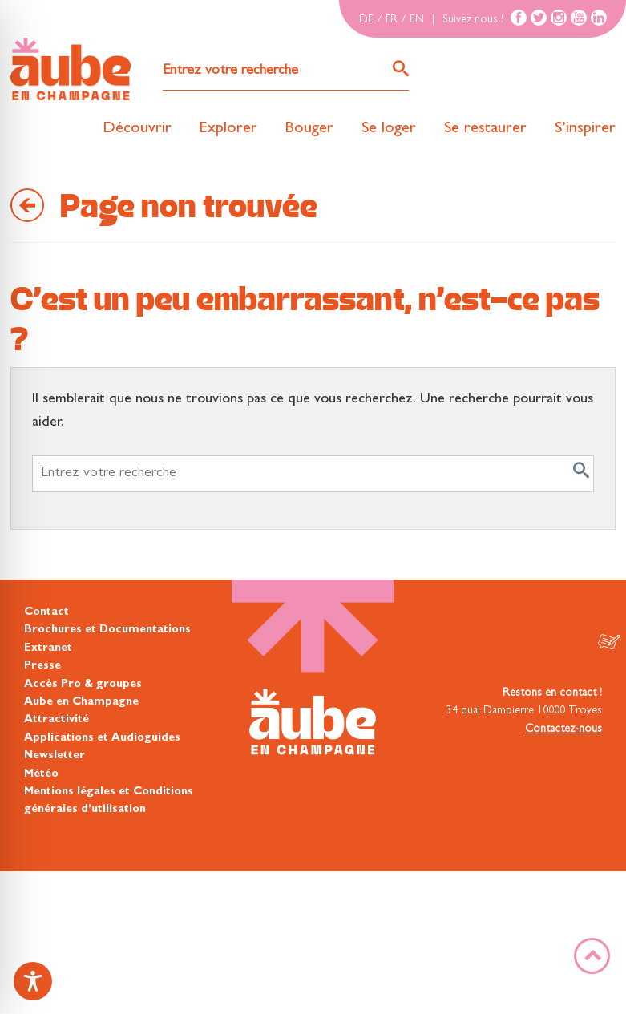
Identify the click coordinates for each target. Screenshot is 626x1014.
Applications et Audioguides (102, 738)
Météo (41, 774)
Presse (42, 666)
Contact (46, 612)
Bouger (309, 129)
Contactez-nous (563, 729)
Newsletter (54, 756)
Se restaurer (485, 129)
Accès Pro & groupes (83, 684)
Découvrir (137, 129)
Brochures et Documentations (107, 630)
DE (366, 20)
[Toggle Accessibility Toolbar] (33, 981)
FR (392, 20)
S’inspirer (585, 129)
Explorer (228, 129)
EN (417, 20)
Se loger (388, 129)
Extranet (48, 648)
